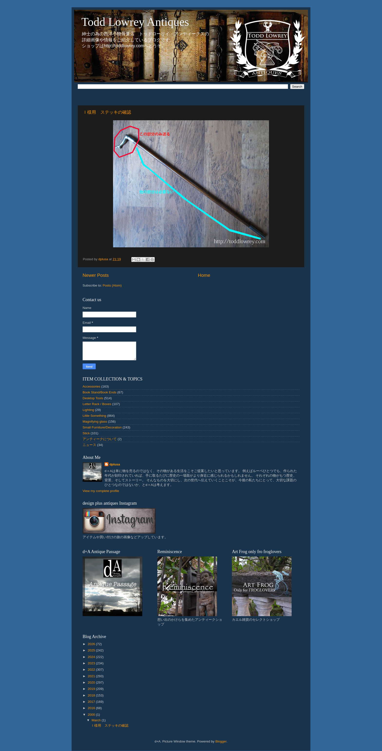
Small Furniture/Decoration (102, 427)
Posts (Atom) (112, 285)
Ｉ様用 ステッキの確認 (107, 112)
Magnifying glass (95, 421)
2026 (92, 644)
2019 (92, 689)
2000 (92, 714)
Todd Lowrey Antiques (135, 21)
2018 (92, 695)
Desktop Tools (93, 398)
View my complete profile (101, 491)
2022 (92, 669)
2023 (92, 663)
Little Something (94, 415)
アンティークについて (100, 439)
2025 (92, 650)
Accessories (91, 386)
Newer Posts (96, 275)
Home (204, 275)
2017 (92, 702)
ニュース (89, 445)
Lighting (88, 410)
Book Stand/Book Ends (99, 392)
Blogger (221, 741)
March (97, 720)
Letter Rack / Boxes (97, 404)
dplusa (114, 464)
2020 (92, 682)
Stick (86, 433)
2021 (92, 676)
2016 (92, 708)
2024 (92, 657)
